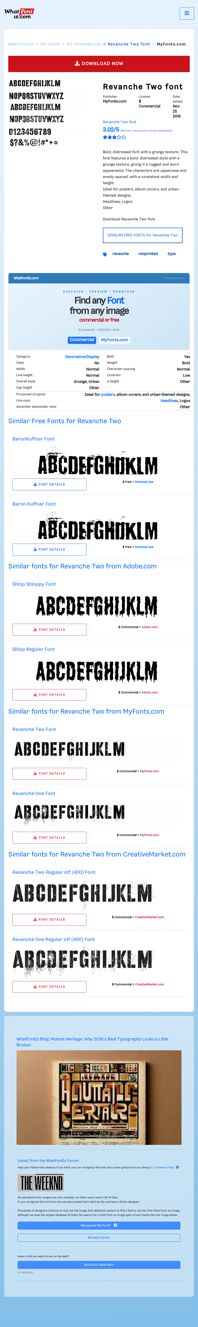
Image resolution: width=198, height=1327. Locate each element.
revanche (120, 254)
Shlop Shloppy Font (34, 584)
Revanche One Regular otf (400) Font (53, 939)
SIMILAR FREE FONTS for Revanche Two (143, 235)
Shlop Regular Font (33, 649)
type (172, 254)
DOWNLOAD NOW (99, 63)
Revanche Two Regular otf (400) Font (53, 872)
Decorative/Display (82, 357)
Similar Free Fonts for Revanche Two (64, 421)
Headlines (169, 401)
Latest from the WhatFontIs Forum (48, 1161)
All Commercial (84, 44)
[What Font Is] (19, 13)
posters (108, 395)
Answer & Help (167, 1167)
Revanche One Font (33, 793)
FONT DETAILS (49, 484)
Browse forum (99, 1237)
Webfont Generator (99, 1265)
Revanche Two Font (34, 729)
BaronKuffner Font (33, 439)
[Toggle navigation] (187, 13)
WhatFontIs (21, 44)
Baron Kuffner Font (34, 504)
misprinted (148, 254)
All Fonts (50, 44)
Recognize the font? (99, 1225)
